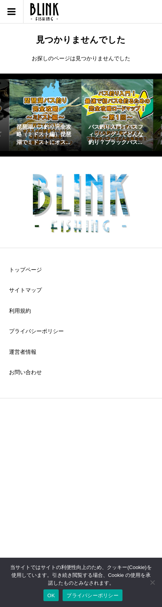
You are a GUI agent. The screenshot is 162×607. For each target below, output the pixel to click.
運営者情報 (22, 352)
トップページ (25, 270)
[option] (45, 115)
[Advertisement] (81, 493)
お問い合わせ (25, 372)
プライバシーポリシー (36, 331)
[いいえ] (152, 582)
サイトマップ (25, 290)
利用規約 (20, 311)
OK (51, 595)
